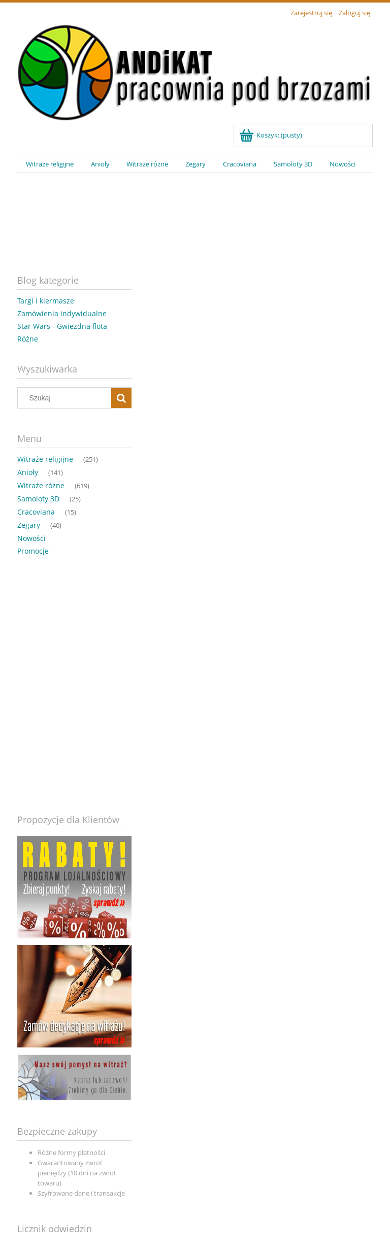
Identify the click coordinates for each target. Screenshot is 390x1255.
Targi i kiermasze (45, 301)
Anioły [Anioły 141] (27, 472)
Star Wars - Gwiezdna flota (62, 326)
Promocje (33, 551)
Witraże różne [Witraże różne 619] (40, 485)
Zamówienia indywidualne (62, 313)
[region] (195, 215)
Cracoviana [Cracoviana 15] (36, 512)
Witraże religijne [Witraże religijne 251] (45, 459)
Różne (27, 339)
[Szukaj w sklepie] (67, 398)
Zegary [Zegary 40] (28, 525)
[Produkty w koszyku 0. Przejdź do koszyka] (271, 135)
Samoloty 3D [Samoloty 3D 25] (38, 498)
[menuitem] (49, 164)
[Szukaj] (121, 398)
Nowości (31, 538)
